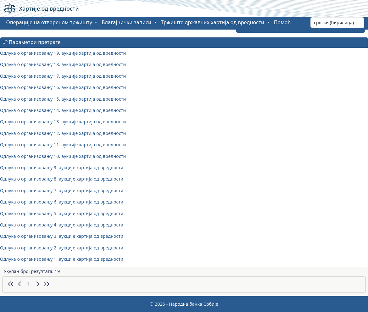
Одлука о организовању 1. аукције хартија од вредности (61, 259)
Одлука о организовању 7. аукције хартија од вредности (61, 190)
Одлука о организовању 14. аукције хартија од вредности (63, 110)
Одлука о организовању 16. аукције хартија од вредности (63, 87)
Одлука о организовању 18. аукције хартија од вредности (63, 64)
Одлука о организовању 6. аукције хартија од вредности (61, 202)
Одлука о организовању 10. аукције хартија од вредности (63, 156)
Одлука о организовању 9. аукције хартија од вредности (61, 167)
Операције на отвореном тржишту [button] (50, 22)
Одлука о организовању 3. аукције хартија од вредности (61, 236)
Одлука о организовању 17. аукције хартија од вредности (63, 76)
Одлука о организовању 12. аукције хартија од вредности (63, 133)
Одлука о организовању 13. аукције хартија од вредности (63, 122)
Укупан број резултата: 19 (32, 271)
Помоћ (282, 22)
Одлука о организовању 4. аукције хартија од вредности (61, 225)
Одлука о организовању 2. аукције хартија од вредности (61, 248)
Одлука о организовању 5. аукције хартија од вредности (61, 213)
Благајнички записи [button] (127, 22)
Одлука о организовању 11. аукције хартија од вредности (63, 145)
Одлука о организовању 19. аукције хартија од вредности (63, 53)
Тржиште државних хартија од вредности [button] (213, 22)
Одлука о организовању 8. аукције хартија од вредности (61, 179)
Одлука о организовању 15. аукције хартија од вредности (63, 99)
